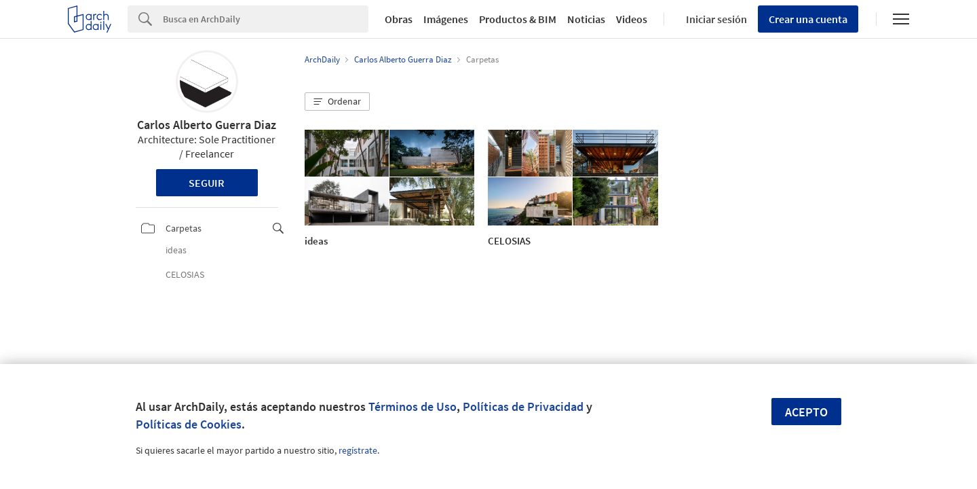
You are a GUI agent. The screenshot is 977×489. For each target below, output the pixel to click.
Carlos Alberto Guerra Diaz (206, 124)
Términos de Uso (412, 406)
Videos (631, 19)
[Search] (265, 19)
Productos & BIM (517, 19)
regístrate (358, 450)
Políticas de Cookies (189, 424)
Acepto (806, 412)
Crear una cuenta (808, 19)
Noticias (586, 19)
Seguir (207, 182)
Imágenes (445, 19)
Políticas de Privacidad (523, 406)
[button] (337, 101)
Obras (399, 19)
